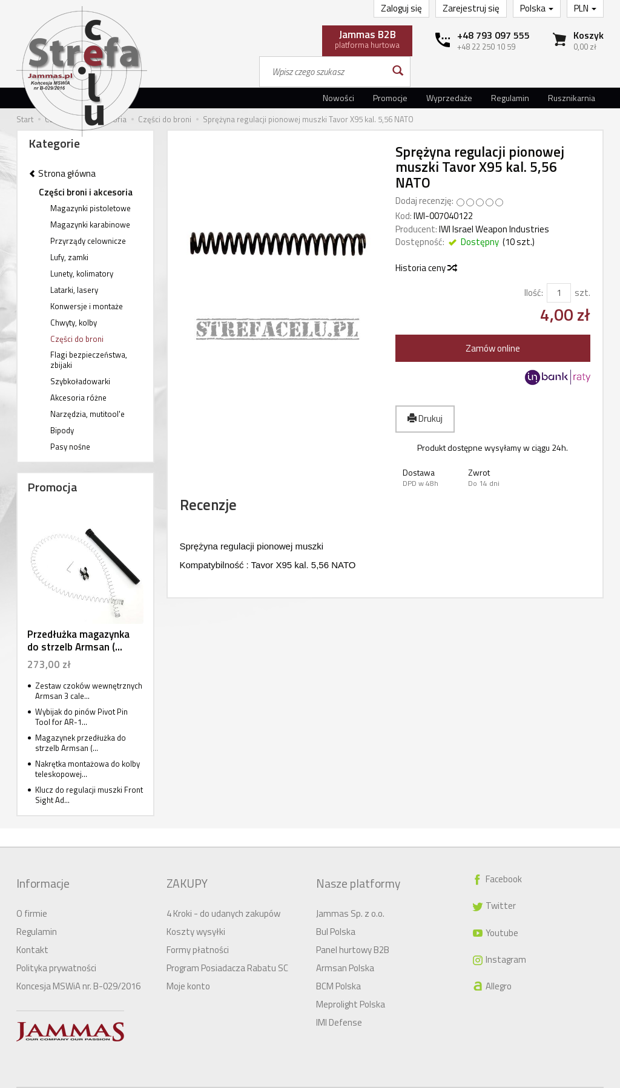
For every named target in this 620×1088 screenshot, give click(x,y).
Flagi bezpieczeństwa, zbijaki (88, 360)
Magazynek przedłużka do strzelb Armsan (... (80, 743)
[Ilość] (559, 292)
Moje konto (188, 967)
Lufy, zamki (69, 257)
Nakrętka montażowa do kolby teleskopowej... (87, 769)
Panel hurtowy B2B (352, 930)
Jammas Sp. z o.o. (350, 894)
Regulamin (510, 97)
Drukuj (425, 418)
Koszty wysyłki (196, 912)
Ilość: (533, 292)
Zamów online (493, 348)
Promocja (52, 486)
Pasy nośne (70, 447)
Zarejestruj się (471, 8)
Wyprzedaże (449, 97)
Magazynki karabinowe (90, 224)
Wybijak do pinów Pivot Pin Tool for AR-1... (81, 717)
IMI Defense (339, 1003)
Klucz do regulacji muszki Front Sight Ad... (89, 795)
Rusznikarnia (571, 97)
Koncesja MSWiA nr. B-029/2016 (78, 967)
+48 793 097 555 (493, 35)
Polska (536, 8)
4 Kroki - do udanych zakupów (223, 894)
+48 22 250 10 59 (486, 47)
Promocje (390, 97)
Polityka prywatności (56, 948)
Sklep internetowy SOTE (564, 1078)
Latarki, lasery (74, 290)
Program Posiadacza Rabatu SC (227, 948)
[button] (427, 477)
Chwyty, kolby (73, 322)
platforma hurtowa (367, 39)
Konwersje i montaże (86, 306)
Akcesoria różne (78, 398)
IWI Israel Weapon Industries (494, 229)
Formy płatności (198, 930)
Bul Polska (335, 912)
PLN (585, 8)
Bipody (62, 430)
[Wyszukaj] (396, 71)
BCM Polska (338, 967)
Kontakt (32, 930)
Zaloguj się (401, 8)
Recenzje (227, 511)
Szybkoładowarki (80, 381)
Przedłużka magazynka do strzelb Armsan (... (78, 640)
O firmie (31, 894)
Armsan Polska (345, 948)
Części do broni (77, 339)
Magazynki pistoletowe (90, 208)
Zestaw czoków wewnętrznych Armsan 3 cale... (88, 691)
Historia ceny (425, 268)
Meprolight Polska (350, 985)
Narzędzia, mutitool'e (87, 414)
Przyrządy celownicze (88, 241)
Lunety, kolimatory (81, 273)
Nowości (338, 97)
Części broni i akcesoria (86, 192)
